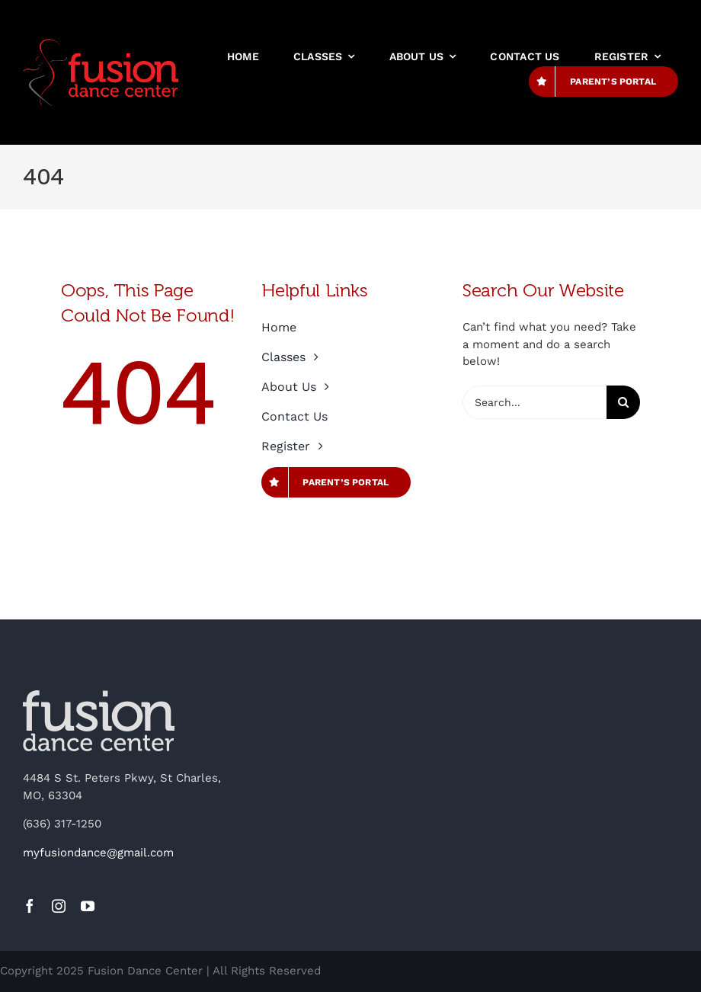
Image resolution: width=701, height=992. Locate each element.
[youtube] (87, 906)
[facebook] (30, 906)
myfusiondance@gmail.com (98, 852)
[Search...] (535, 402)
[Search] (623, 402)
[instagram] (59, 906)
